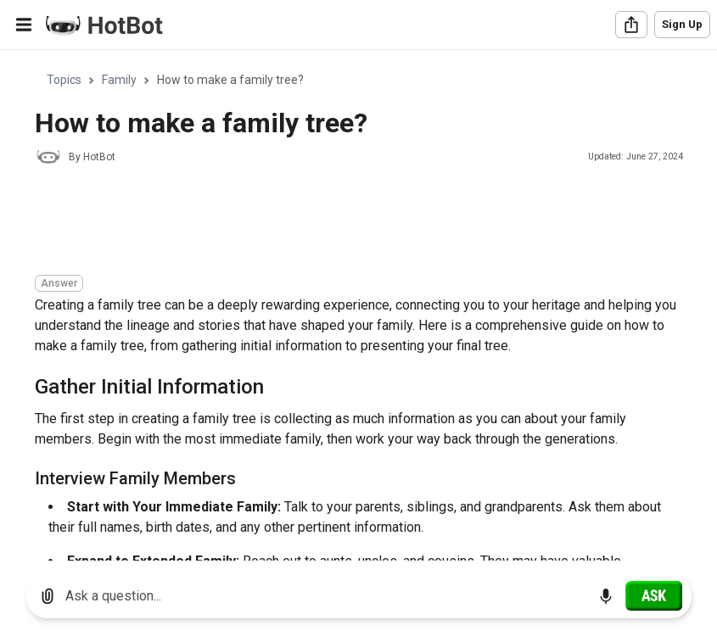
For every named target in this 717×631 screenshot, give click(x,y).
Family (119, 80)
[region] (358, 306)
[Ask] (653, 595)
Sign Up (682, 24)
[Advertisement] (344, 222)
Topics (64, 80)
